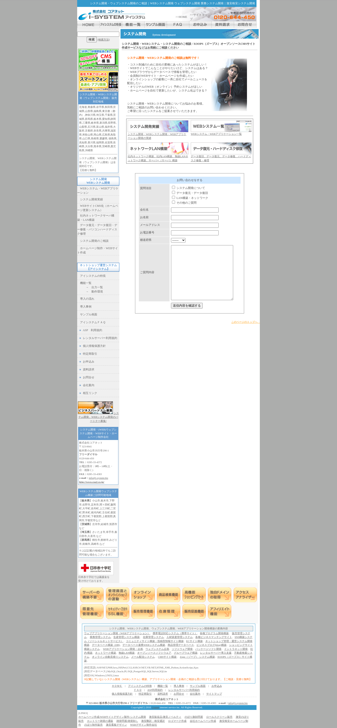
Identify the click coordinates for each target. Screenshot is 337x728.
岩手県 (100, 107)
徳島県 (112, 138)
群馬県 (89, 118)
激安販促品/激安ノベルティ (165, 716)
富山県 (100, 126)
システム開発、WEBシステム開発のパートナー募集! (98, 417)
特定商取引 (90, 353)
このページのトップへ (245, 325)
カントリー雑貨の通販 (100, 720)
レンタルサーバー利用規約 (100, 338)
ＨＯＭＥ (117, 685)
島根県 (95, 138)
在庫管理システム (153, 637)
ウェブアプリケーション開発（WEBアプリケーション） (117, 633)
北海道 (83, 107)
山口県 (86, 138)
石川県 (92, 126)
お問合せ (88, 377)
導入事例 (85, 306)
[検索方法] (103, 39)
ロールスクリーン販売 (219, 716)
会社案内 (88, 385)
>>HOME (181, 17)
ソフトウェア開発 (182, 648)
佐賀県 (109, 142)
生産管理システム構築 (126, 637)
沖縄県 (89, 150)
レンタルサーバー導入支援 (215, 652)
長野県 (112, 122)
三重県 (86, 122)
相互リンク (90, 393)
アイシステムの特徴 (140, 685)
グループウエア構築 (185, 652)
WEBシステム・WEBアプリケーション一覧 (216, 133)
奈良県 (97, 130)
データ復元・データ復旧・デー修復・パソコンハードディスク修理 (97, 229)
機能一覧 (85, 283)
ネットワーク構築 (105, 652)
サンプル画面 (88, 314)
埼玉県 (100, 114)
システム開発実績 (91, 199)
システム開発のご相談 (94, 241)
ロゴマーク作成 (177, 720)
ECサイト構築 (194, 641)
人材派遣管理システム (179, 637)
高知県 (83, 142)
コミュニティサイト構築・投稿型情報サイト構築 (155, 641)
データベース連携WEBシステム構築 (143, 644)
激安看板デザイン (116, 724)
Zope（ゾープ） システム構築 (197, 656)
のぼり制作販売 (93, 724)
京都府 (89, 130)
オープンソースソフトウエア (154, 652)
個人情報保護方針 (94, 346)
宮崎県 (106, 146)
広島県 (106, 134)
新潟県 (103, 122)
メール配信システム (143, 656)
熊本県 (97, 146)
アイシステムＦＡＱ (93, 322)
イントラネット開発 (236, 648)
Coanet (155, 707)
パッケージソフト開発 (208, 648)
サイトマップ (214, 693)
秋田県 (109, 107)
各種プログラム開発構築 (214, 633)
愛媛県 (103, 138)
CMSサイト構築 (167, 656)
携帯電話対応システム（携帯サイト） (175, 633)
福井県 (109, 126)
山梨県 (83, 126)
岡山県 (97, 134)
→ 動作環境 (91, 291)
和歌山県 (87, 134)
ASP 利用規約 (92, 330)
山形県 (89, 111)
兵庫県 (106, 130)
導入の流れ (87, 298)
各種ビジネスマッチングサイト (213, 637)
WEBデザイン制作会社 (143, 724)
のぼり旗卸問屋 (194, 716)
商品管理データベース (181, 644)
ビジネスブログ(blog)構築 (211, 644)
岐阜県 (95, 122)
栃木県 (97, 118)
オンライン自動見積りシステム (110, 656)
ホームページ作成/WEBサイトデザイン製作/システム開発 (112, 716)
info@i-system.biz (98, 477)
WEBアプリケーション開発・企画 (123, 648)
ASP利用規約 (154, 689)
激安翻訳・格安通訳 (153, 720)
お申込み (88, 361)
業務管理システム (100, 637)
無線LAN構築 (127, 652)
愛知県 (106, 118)
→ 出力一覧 (91, 287)
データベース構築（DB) (106, 644)
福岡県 (100, 142)
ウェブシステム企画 (157, 648)
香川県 (92, 142)
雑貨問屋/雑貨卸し (127, 720)
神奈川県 (90, 114)
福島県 (97, 111)
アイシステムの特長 (93, 276)
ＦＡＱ (137, 689)
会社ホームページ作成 (203, 720)
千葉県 (109, 114)
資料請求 (88, 369)
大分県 (89, 146)
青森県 (92, 107)
